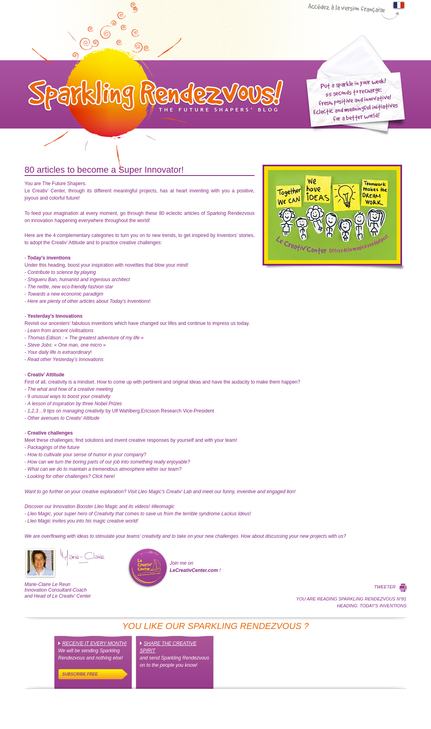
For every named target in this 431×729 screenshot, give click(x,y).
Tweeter (385, 586)
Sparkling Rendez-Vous (154, 86)
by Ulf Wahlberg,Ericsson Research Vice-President (120, 411)
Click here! (71, 476)
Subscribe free (80, 674)
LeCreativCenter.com (194, 570)
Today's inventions (382, 605)
